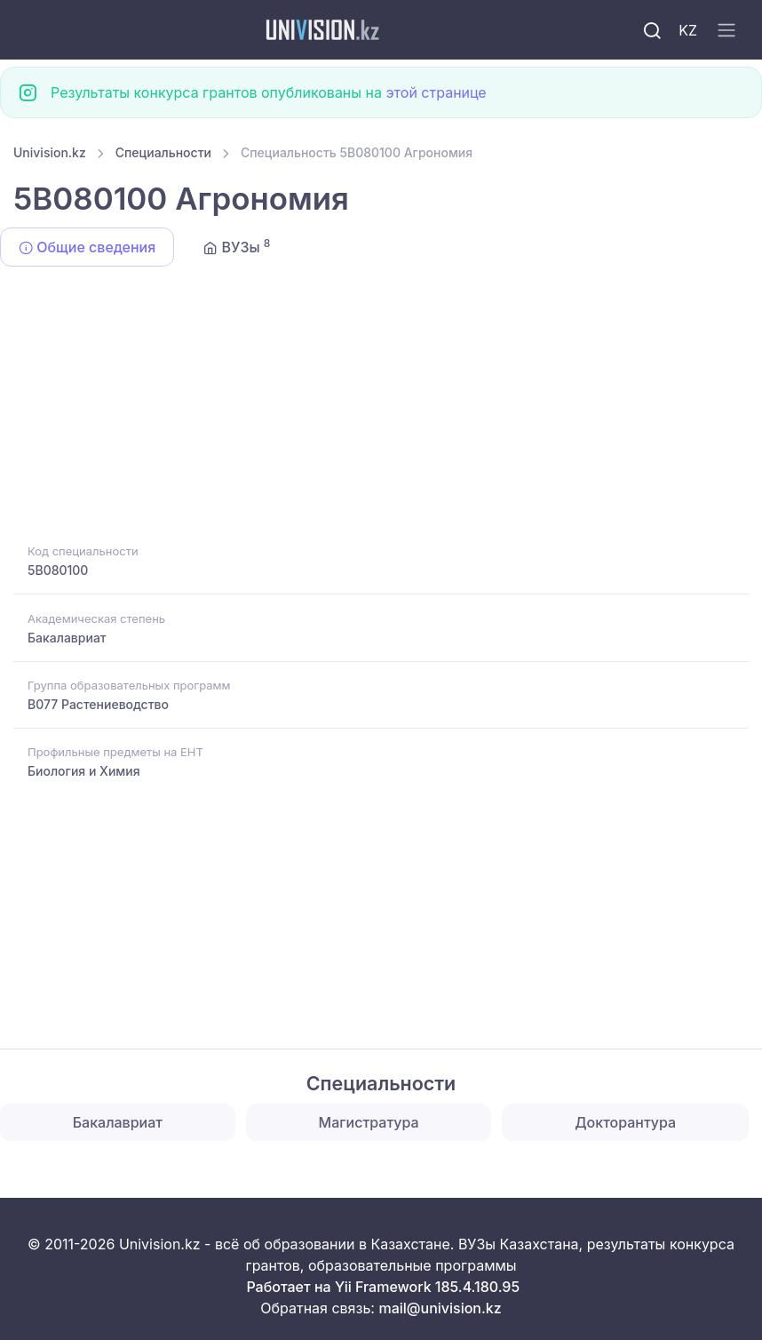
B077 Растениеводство (98, 704)
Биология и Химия (84, 770)
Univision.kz (49, 152)
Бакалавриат (67, 637)
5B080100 (58, 570)
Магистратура (369, 1122)
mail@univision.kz (439, 1308)
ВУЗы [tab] (236, 246)
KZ (688, 30)
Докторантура (625, 1122)
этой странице (435, 92)
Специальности (163, 152)
